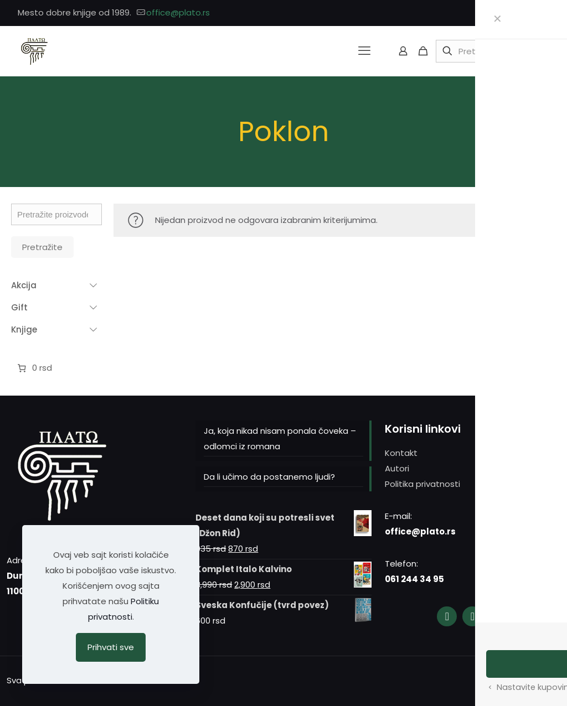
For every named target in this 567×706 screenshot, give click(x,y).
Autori (397, 468)
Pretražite (42, 247)
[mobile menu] (364, 50)
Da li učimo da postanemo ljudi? (269, 476)
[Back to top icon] (548, 679)
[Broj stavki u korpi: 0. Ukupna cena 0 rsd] (33, 367)
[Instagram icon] (529, 13)
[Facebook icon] (515, 13)
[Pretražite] (491, 51)
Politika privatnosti (422, 484)
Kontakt (401, 453)
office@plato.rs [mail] (178, 12)
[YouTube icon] (543, 13)
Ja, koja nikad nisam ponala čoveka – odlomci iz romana (280, 438)
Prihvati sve (110, 647)
